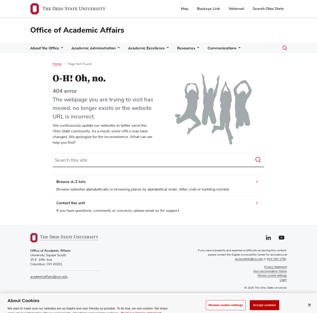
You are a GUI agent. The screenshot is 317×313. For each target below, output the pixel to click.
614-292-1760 (276, 259)
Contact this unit (70, 203)
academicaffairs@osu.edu (49, 276)
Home (57, 64)
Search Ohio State (268, 8)
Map (184, 8)
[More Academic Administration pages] (118, 49)
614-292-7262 (52, 298)
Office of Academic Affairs (77, 30)
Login (283, 279)
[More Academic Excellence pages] (167, 49)
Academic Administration (93, 48)
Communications (222, 48)
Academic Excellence (146, 48)
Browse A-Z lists (71, 181)
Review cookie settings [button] (272, 275)
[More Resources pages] (197, 49)
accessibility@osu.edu (249, 259)
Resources (186, 48)
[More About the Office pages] (61, 49)
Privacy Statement (275, 267)
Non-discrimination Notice (270, 271)
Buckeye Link (208, 8)
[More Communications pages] (238, 49)
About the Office (44, 48)
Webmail (236, 8)
